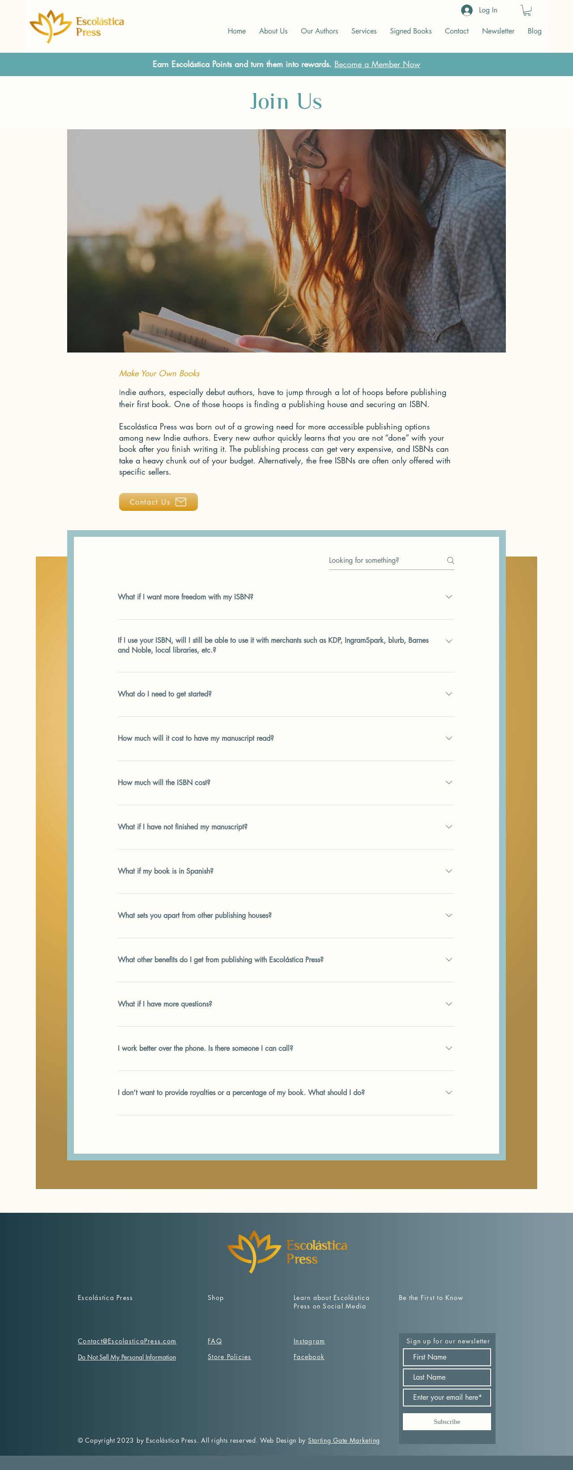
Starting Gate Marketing (344, 1440)
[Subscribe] (447, 1422)
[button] (527, 10)
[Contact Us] (158, 502)
